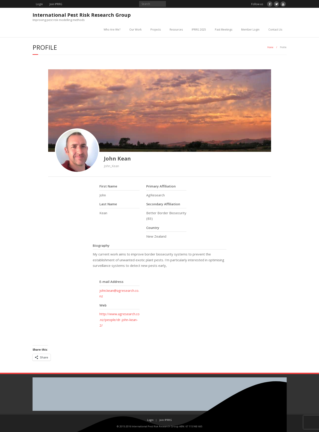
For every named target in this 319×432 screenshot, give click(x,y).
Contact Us (275, 29)
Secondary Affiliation (163, 204)
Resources (176, 29)
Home (270, 47)
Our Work (135, 29)
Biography (101, 245)
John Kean (117, 158)
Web (103, 305)
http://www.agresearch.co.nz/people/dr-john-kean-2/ (119, 319)
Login (39, 4)
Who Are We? (112, 29)
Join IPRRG (55, 4)
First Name (108, 186)
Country (152, 227)
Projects (155, 29)
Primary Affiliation (161, 186)
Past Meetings (223, 29)
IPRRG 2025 (199, 29)
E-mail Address (111, 281)
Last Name (108, 204)
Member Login (250, 29)
